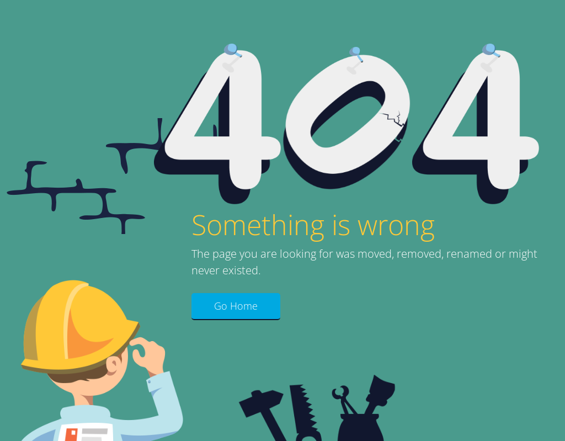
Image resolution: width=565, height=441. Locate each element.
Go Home (236, 305)
